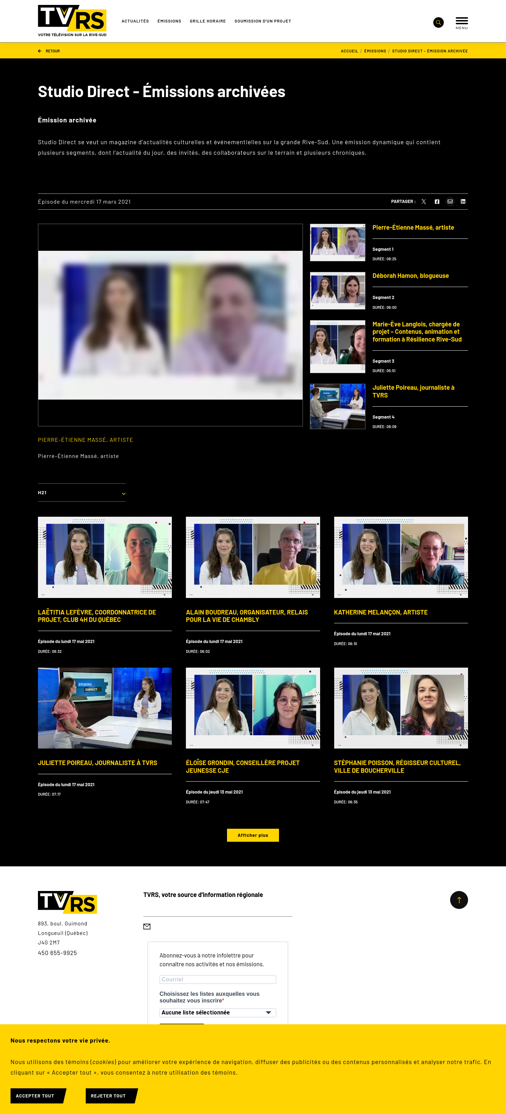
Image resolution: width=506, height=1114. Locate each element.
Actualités (135, 20)
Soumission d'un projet (263, 20)
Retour (49, 50)
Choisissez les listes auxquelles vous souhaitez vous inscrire (210, 997)
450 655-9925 (57, 952)
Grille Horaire (208, 20)
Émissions (169, 20)
